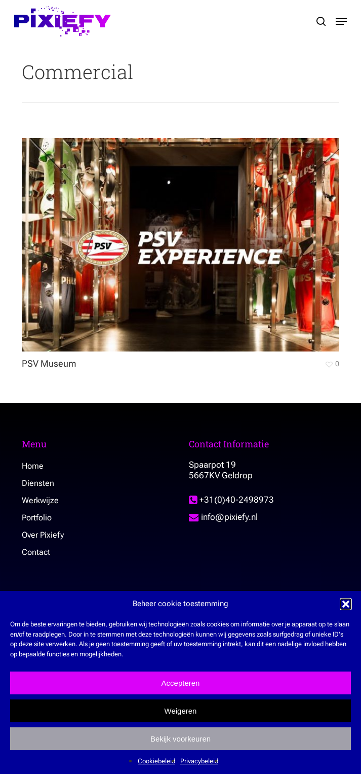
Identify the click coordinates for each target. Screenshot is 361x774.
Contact (36, 552)
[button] (346, 604)
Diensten (38, 483)
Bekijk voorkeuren (180, 738)
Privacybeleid (199, 761)
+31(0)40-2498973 (231, 500)
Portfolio (37, 517)
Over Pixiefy (43, 535)
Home (33, 466)
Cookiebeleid (156, 761)
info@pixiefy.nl (223, 517)
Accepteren (181, 683)
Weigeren (181, 711)
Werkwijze (40, 500)
